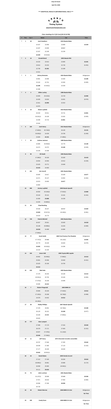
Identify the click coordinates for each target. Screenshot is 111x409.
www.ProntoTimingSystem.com (56, 27)
